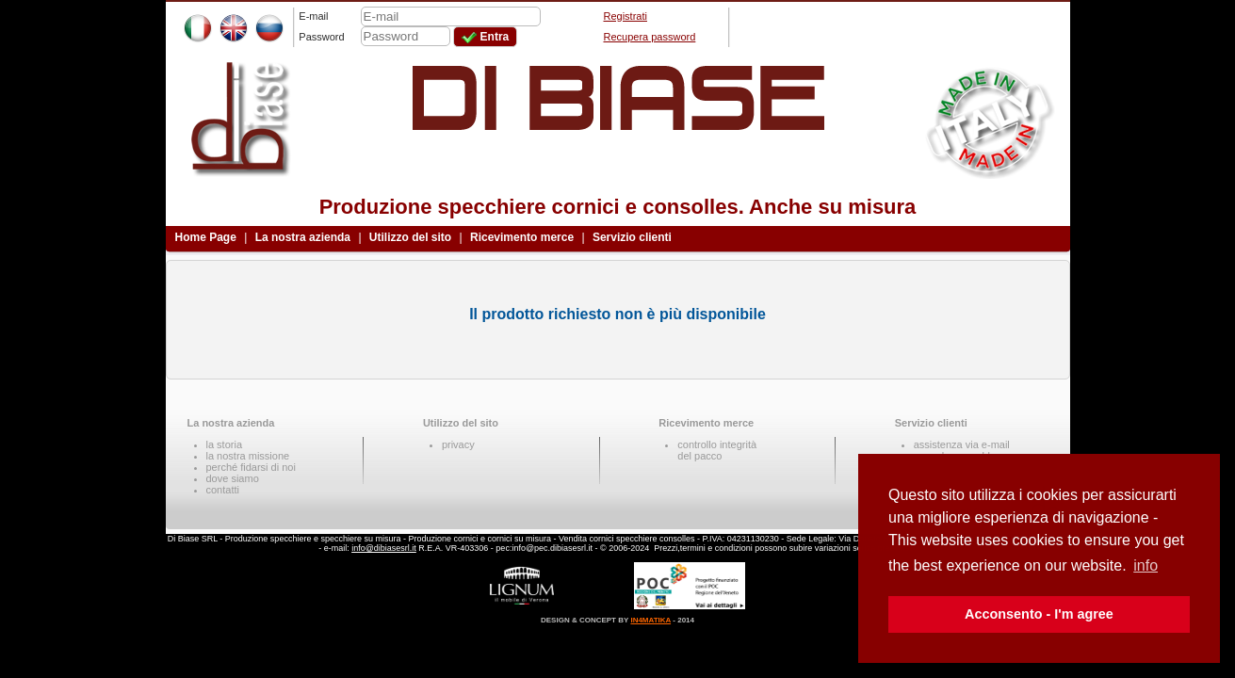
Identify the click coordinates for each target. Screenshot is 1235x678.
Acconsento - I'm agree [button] (1039, 614)
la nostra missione (248, 455)
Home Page (205, 237)
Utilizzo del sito (410, 237)
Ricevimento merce (522, 237)
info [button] (1145, 565)
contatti (222, 489)
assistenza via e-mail (962, 444)
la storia (224, 444)
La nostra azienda (302, 237)
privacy (458, 444)
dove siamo (232, 478)
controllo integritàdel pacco (716, 450)
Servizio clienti (632, 237)
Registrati (625, 16)
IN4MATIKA (650, 620)
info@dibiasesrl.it (383, 548)
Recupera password (650, 36)
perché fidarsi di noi (251, 467)
